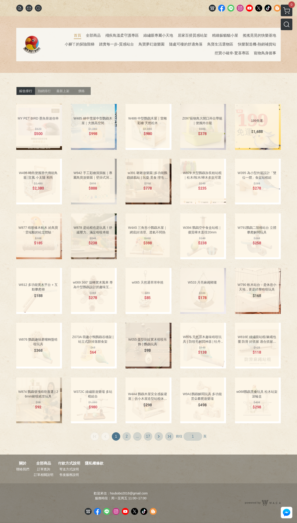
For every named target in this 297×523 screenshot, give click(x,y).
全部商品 (43, 463)
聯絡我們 (22, 469)
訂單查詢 (43, 469)
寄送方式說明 (69, 469)
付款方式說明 (69, 463)
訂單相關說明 (43, 474)
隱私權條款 (94, 463)
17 (148, 436)
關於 (22, 463)
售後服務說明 (69, 474)
